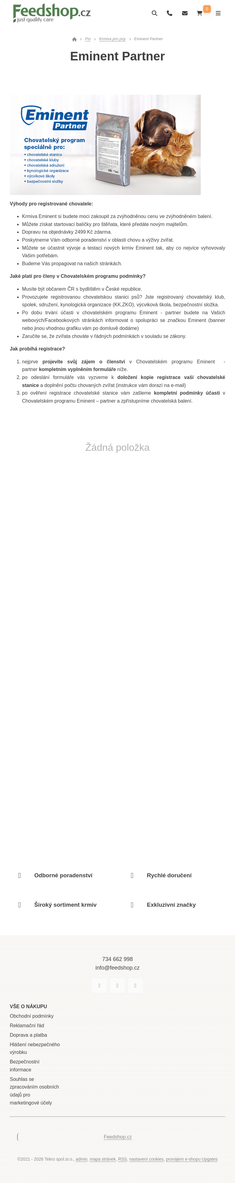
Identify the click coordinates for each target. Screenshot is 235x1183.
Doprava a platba (28, 1035)
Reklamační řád (27, 1025)
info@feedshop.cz (117, 968)
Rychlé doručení (169, 875)
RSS (122, 1159)
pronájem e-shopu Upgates (192, 1159)
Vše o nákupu (28, 1006)
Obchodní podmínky (32, 1016)
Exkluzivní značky (171, 905)
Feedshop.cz (118, 1136)
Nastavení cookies (146, 1159)
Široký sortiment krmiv (65, 905)
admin (81, 1159)
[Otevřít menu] (217, 13)
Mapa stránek (103, 1159)
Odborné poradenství (63, 875)
